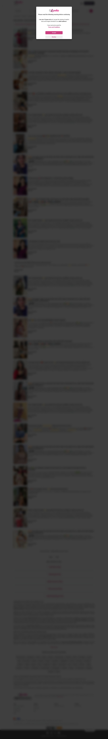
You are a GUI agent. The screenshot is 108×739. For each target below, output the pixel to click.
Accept (54, 32)
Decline (54, 37)
